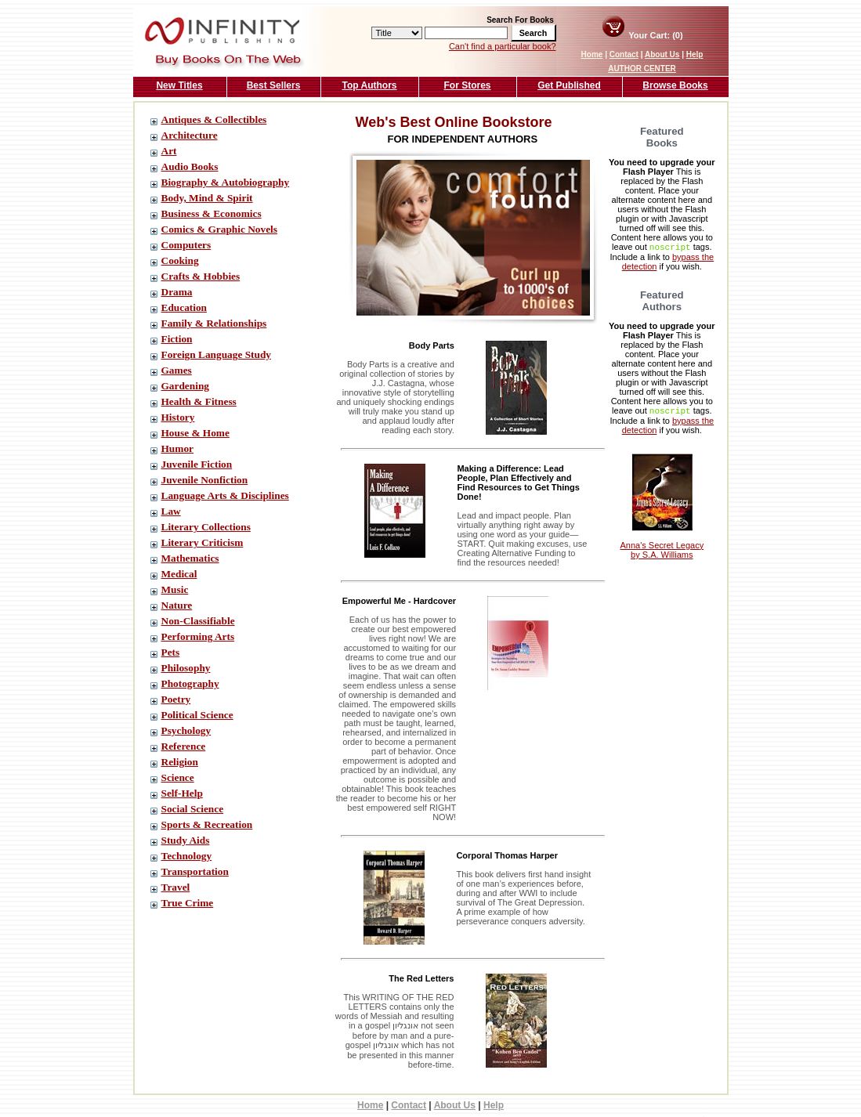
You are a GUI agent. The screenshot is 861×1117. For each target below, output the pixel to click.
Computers (186, 245)
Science (177, 777)
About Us (662, 54)
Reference (183, 746)
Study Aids (185, 840)
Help (695, 54)
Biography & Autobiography (225, 182)
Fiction (177, 339)
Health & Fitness (199, 401)
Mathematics (190, 558)
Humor (177, 448)
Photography (190, 683)
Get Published (569, 85)
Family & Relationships (214, 323)
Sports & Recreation (207, 824)
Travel (175, 887)
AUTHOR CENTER (642, 68)
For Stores (466, 85)
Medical (179, 574)
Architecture (189, 135)
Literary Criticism (202, 542)
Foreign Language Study (216, 354)
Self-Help (182, 793)
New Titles (179, 85)
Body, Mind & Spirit (207, 198)
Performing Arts (198, 636)
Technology (186, 856)
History (178, 417)
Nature (177, 605)
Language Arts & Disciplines (225, 495)
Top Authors (369, 85)
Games (176, 370)
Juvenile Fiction (197, 464)
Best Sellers (274, 85)
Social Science (192, 809)
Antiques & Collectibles (214, 119)
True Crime (187, 903)
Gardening (185, 386)
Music (175, 589)
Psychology (186, 730)
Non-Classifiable (198, 621)
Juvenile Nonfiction (204, 480)
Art (169, 151)
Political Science (197, 715)
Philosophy (186, 668)
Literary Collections (206, 527)
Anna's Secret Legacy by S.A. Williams (662, 541)
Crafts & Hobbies (201, 276)
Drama (177, 292)
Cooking (180, 260)
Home (592, 54)
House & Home (195, 433)
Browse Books (674, 85)
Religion (179, 762)
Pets (170, 652)
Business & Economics (211, 213)
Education (184, 307)
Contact (624, 54)
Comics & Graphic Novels (219, 229)
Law (171, 511)
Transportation (195, 871)
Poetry (176, 699)
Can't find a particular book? (502, 46)
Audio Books (190, 166)
